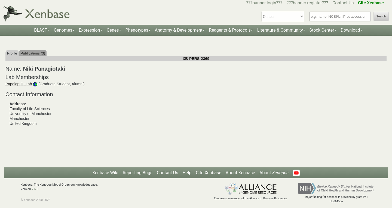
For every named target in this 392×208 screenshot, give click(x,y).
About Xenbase (240, 172)
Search (381, 16)
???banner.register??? (307, 2)
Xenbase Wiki (105, 172)
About (274, 172)
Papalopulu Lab (18, 84)
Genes (113, 30)
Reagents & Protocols (230, 30)
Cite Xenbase (208, 172)
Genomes (63, 30)
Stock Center (322, 30)
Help (186, 172)
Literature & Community (280, 30)
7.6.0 (35, 189)
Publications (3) (33, 53)
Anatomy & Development (179, 30)
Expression (89, 30)
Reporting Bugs (137, 172)
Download (350, 30)
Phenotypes (136, 30)
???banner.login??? (264, 2)
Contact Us (343, 2)
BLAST (40, 30)
